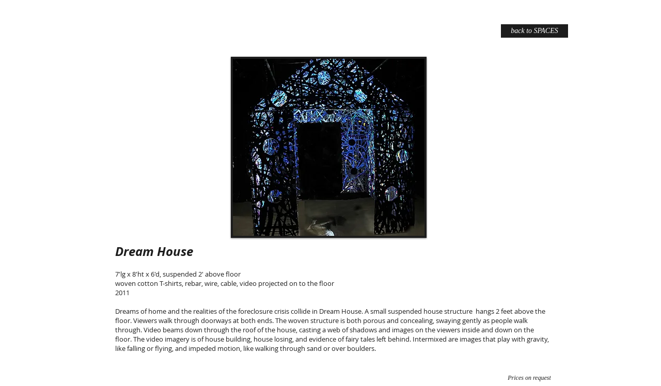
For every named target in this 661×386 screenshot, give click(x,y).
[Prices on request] (529, 377)
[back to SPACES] (534, 31)
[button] (329, 147)
